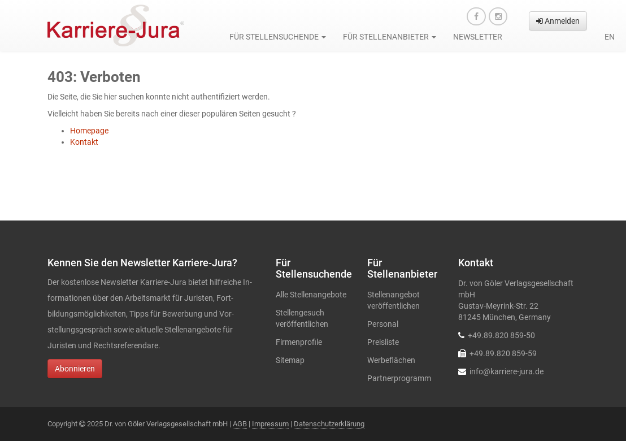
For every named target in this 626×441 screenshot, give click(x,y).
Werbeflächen (391, 360)
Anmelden (558, 20)
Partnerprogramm (399, 378)
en (610, 36)
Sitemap (290, 360)
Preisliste (383, 342)
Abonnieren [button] (75, 368)
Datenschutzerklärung (329, 424)
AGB (240, 424)
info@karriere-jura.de (507, 371)
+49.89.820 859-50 (501, 335)
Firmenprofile (299, 342)
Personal (382, 323)
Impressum (270, 424)
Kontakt (84, 141)
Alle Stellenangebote (311, 294)
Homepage (89, 130)
